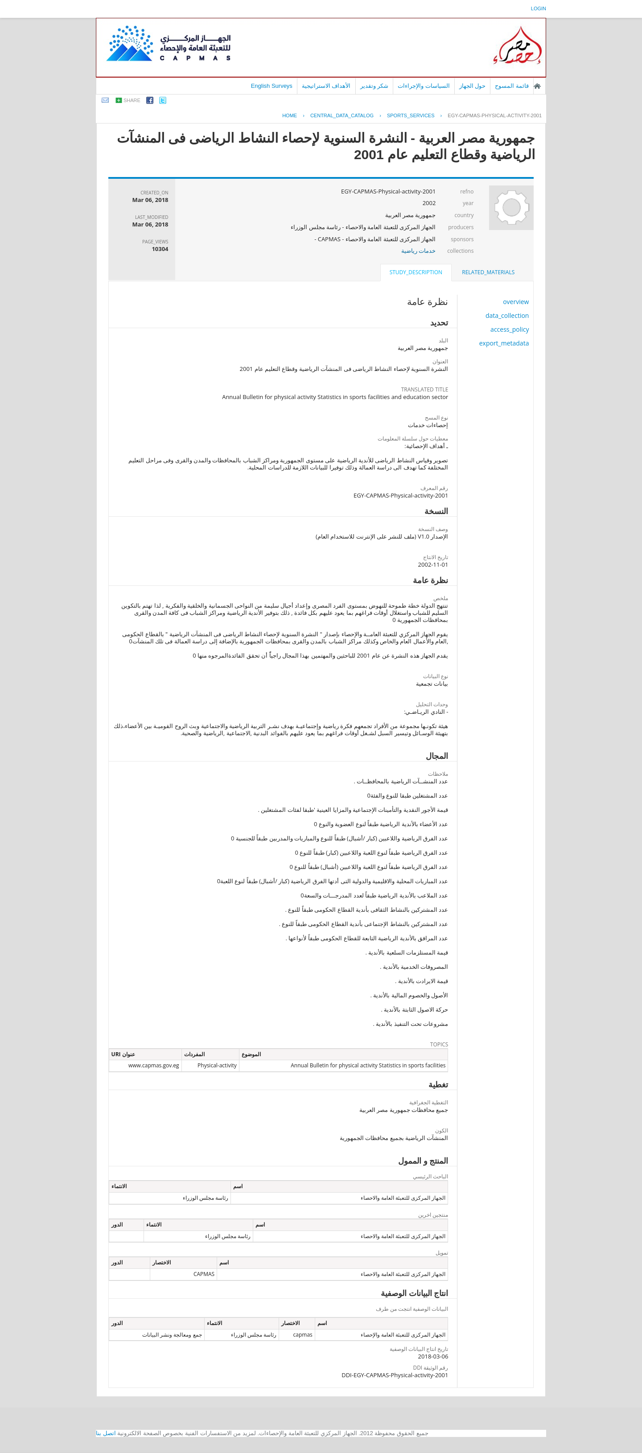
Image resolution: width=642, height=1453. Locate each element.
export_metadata (504, 343)
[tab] (488, 272)
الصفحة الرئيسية (537, 86)
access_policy (509, 329)
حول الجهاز (472, 85)
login (538, 8)
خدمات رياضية (418, 251)
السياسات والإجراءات (424, 85)
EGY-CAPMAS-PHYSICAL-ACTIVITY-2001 (495, 115)
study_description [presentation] (416, 272)
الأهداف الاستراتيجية (326, 85)
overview (516, 301)
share (131, 100)
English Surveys (271, 85)
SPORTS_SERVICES (411, 115)
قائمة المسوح (512, 85)
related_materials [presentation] (488, 272)
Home (289, 115)
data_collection (507, 315)
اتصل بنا (106, 1433)
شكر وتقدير (374, 85)
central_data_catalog (342, 115)
